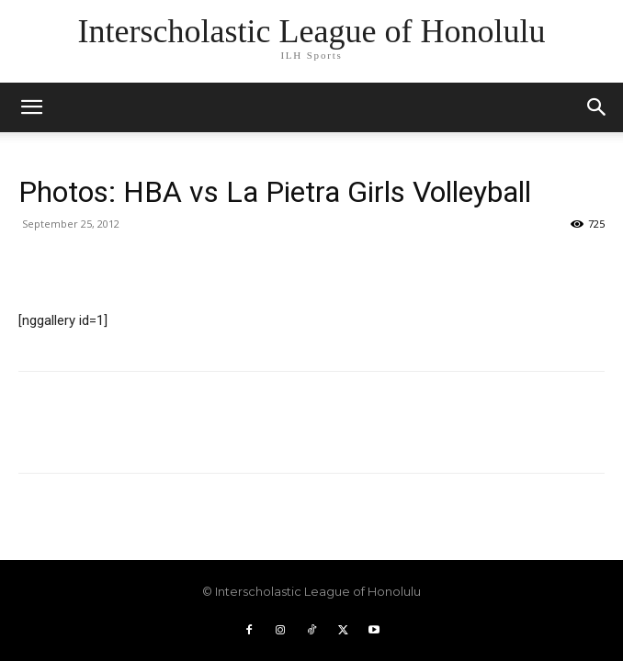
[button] (597, 107)
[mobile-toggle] (31, 107)
